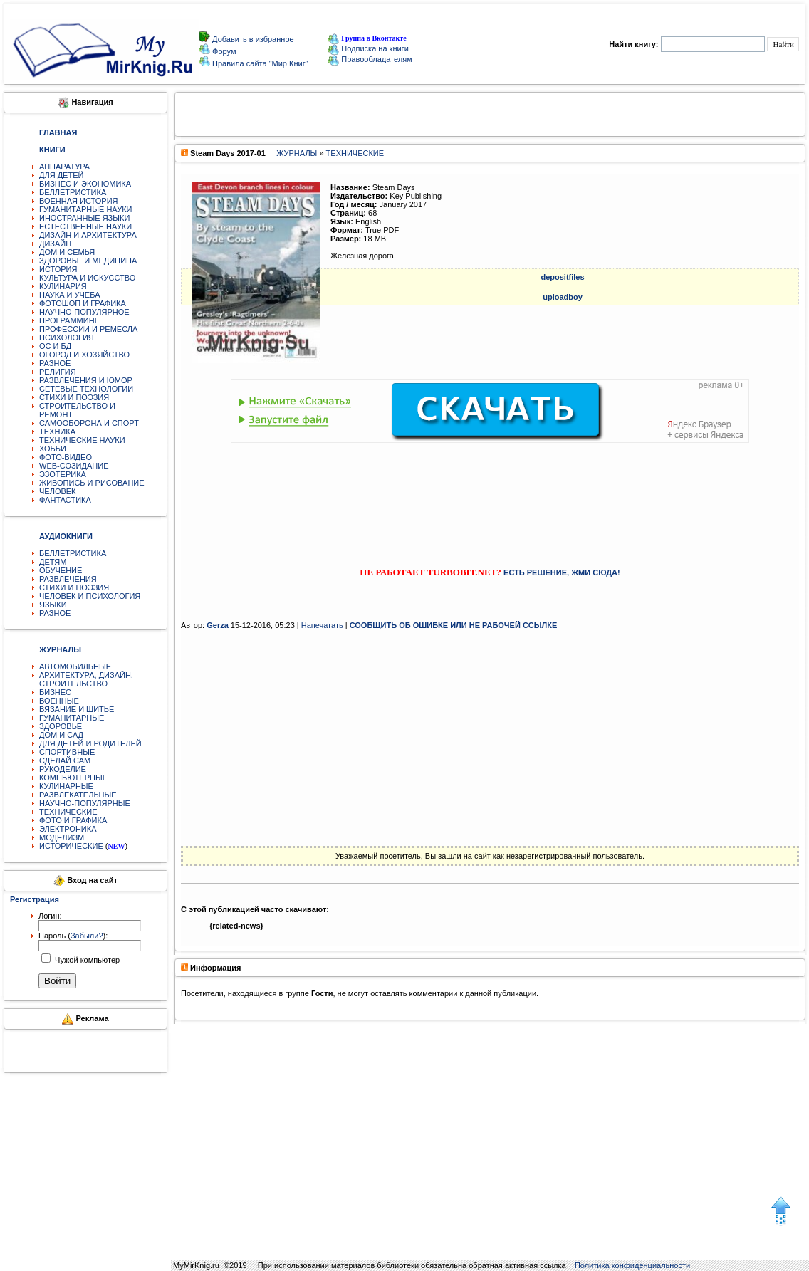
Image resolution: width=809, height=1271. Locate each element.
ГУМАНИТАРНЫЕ (71, 717)
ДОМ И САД (61, 735)
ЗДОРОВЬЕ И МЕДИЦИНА (88, 260)
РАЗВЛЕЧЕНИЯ (68, 579)
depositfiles (562, 277)
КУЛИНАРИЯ (63, 286)
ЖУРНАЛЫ (296, 153)
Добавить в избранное (252, 39)
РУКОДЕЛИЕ (62, 769)
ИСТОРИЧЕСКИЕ (71, 846)
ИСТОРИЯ (58, 269)
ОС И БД (55, 346)
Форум (223, 51)
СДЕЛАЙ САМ (64, 760)
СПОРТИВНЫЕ (67, 752)
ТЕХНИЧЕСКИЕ (68, 811)
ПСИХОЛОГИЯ (66, 337)
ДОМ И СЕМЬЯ (67, 252)
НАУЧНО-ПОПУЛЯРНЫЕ (84, 803)
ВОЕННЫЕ (59, 700)
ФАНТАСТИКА (65, 500)
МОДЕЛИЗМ (61, 837)
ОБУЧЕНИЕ (60, 570)
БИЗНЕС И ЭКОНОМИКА (85, 183)
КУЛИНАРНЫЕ (66, 786)
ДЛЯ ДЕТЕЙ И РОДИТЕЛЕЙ (90, 743)
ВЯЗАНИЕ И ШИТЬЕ (76, 709)
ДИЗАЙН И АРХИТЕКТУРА (88, 235)
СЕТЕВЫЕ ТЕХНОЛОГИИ (86, 389)
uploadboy (563, 297)
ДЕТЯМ (52, 562)
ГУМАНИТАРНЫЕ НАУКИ (85, 209)
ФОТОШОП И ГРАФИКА (82, 303)
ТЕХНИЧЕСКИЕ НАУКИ (82, 440)
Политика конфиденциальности (632, 1265)
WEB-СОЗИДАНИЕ (74, 465)
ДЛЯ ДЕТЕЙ (61, 175)
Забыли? (87, 935)
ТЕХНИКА (57, 431)
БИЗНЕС (55, 692)
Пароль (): (73, 935)
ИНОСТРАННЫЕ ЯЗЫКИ (84, 218)
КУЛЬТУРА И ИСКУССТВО (87, 277)
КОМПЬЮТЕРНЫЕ (73, 777)
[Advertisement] (490, 492)
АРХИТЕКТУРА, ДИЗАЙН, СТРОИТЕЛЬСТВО (86, 679)
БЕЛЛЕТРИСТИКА (72, 192)
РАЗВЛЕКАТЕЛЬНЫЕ (78, 794)
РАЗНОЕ (55, 363)
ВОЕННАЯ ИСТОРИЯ (78, 201)
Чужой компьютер (86, 960)
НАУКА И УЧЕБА (69, 295)
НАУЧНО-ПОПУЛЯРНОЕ (84, 312)
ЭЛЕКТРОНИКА (67, 829)
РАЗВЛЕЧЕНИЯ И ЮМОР (85, 380)
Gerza (218, 625)
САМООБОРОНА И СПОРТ (89, 423)
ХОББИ (52, 448)
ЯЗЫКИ (53, 604)
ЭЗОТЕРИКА (62, 474)
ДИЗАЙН (55, 243)
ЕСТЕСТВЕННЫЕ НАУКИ (85, 226)
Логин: (50, 915)
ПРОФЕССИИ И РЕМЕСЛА (88, 329)
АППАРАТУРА (64, 166)
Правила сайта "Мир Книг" (259, 63)
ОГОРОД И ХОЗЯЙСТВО (84, 354)
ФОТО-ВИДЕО (65, 457)
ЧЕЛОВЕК (57, 491)
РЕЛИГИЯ (57, 371)
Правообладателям (370, 59)
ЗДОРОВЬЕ (60, 726)
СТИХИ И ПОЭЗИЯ (74, 397)
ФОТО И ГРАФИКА (73, 820)
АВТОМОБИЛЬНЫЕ (75, 666)
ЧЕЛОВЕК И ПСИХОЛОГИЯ (89, 596)
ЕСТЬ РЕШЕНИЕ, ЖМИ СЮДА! (561, 572)
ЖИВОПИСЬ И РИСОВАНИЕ (92, 482)
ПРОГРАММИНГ (69, 320)
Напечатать (322, 625)
